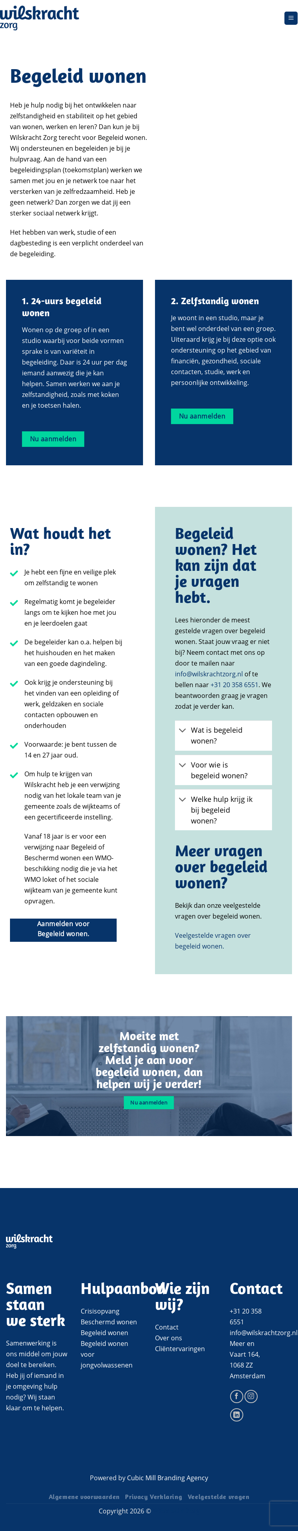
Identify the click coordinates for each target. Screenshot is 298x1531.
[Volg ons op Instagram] (251, 1396)
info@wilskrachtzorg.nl (209, 674)
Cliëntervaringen (180, 1348)
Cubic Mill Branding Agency (167, 1477)
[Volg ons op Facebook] (236, 1396)
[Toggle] (183, 731)
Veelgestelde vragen (219, 1497)
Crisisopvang (100, 1311)
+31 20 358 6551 (234, 684)
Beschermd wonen (109, 1322)
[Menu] (291, 18)
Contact (167, 1327)
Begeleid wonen (104, 1332)
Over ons (168, 1338)
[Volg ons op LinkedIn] (236, 1414)
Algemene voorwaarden (84, 1497)
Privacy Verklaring (153, 1497)
